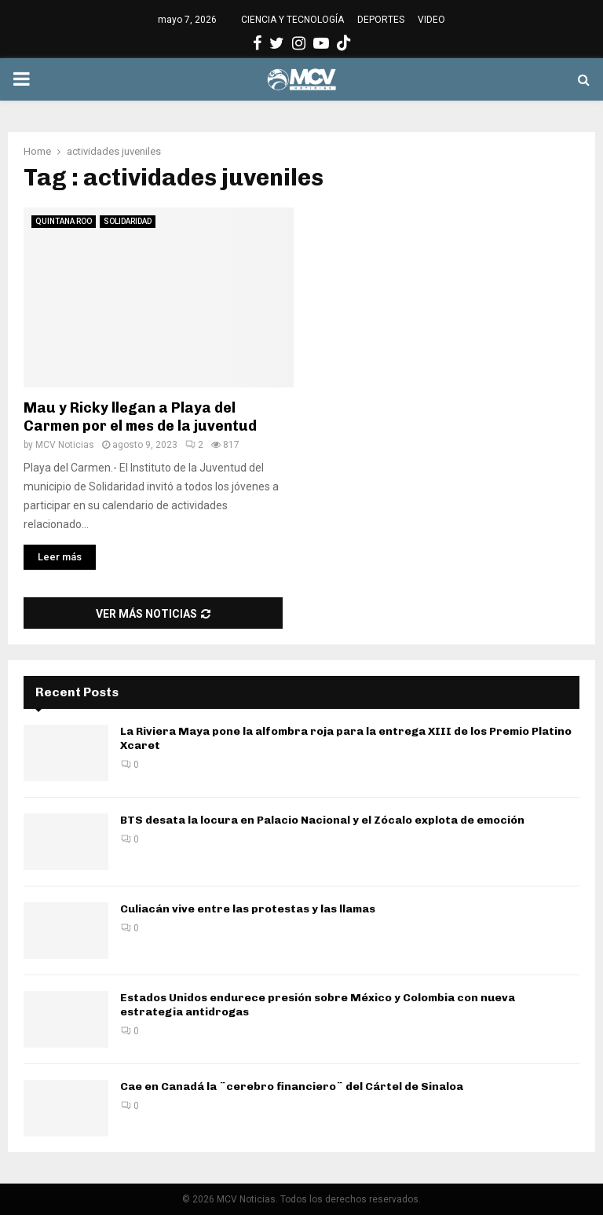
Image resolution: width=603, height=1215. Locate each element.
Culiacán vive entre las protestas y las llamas (247, 909)
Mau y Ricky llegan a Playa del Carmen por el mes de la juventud (140, 417)
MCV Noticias (64, 444)
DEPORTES (380, 19)
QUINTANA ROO (63, 221)
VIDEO (431, 19)
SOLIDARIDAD (128, 221)
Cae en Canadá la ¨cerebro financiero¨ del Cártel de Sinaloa (291, 1086)
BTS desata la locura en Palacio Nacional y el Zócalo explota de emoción (322, 820)
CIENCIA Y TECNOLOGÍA (292, 19)
